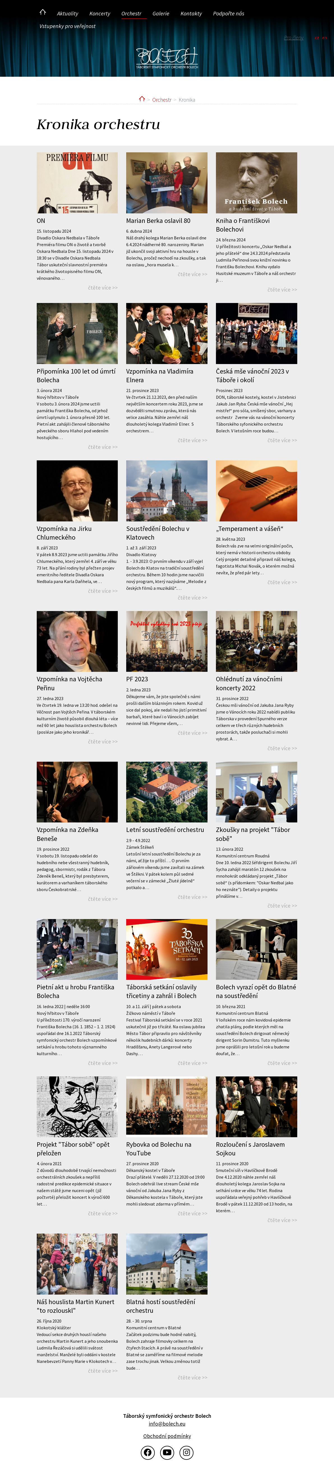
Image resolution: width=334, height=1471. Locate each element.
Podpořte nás (228, 13)
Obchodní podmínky (167, 1436)
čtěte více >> (103, 287)
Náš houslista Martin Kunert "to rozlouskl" (75, 1306)
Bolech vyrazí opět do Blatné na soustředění (256, 991)
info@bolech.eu (167, 1423)
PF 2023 (137, 679)
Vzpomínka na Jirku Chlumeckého (64, 533)
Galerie (161, 13)
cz (317, 37)
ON (41, 220)
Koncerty (99, 13)
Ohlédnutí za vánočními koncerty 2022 (249, 683)
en (324, 37)
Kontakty (191, 13)
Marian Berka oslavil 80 (158, 220)
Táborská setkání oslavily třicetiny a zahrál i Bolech (161, 991)
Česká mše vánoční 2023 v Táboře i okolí (252, 375)
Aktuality (67, 13)
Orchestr (131, 13)
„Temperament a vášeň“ (250, 528)
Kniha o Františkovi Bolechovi (243, 225)
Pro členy (293, 37)
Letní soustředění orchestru (165, 829)
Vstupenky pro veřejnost (68, 25)
